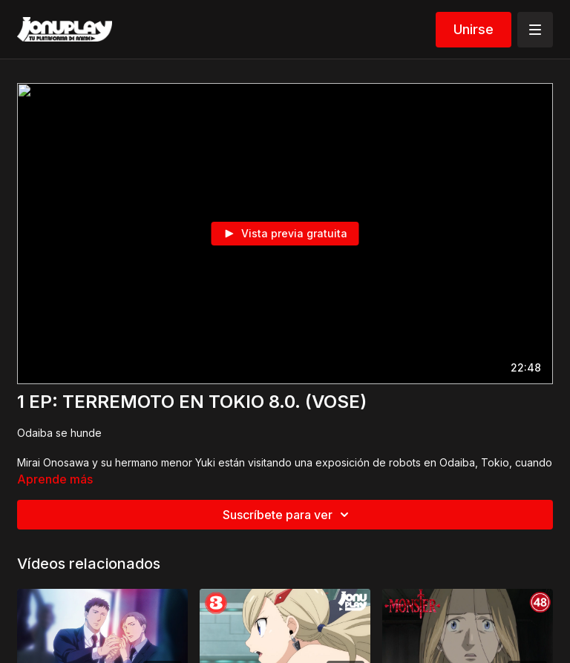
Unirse (473, 29)
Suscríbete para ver (288, 515)
